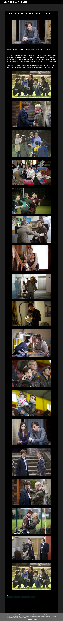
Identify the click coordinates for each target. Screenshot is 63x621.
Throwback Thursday (25, 597)
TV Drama (33, 597)
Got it (35, 619)
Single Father (17, 597)
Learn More (30, 619)
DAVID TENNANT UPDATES (15, 2)
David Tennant (10, 597)
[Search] (30, 2)
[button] (7, 17)
